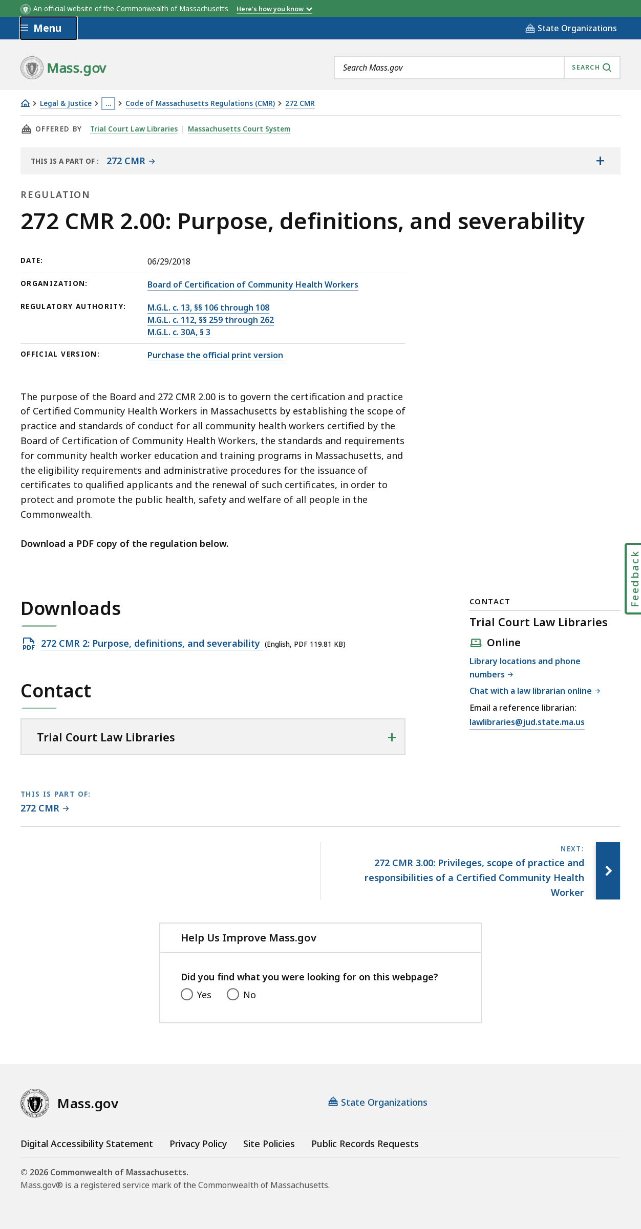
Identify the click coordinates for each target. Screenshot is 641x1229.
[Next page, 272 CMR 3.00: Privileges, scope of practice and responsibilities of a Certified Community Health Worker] (607, 870)
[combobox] (477, 67)
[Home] (25, 103)
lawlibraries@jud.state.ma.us (527, 722)
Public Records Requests (365, 1143)
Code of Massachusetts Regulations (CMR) (200, 103)
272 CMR (300, 103)
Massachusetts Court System (237, 129)
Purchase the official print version (215, 355)
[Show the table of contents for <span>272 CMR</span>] (600, 160)
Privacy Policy (198, 1143)
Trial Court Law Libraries (133, 129)
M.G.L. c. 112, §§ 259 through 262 (210, 319)
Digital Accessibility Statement (86, 1143)
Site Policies (269, 1143)
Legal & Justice (66, 103)
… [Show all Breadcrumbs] (108, 103)
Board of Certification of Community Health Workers (252, 284)
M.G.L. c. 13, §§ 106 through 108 (208, 307)
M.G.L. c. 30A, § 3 (178, 332)
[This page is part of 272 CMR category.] (44, 809)
